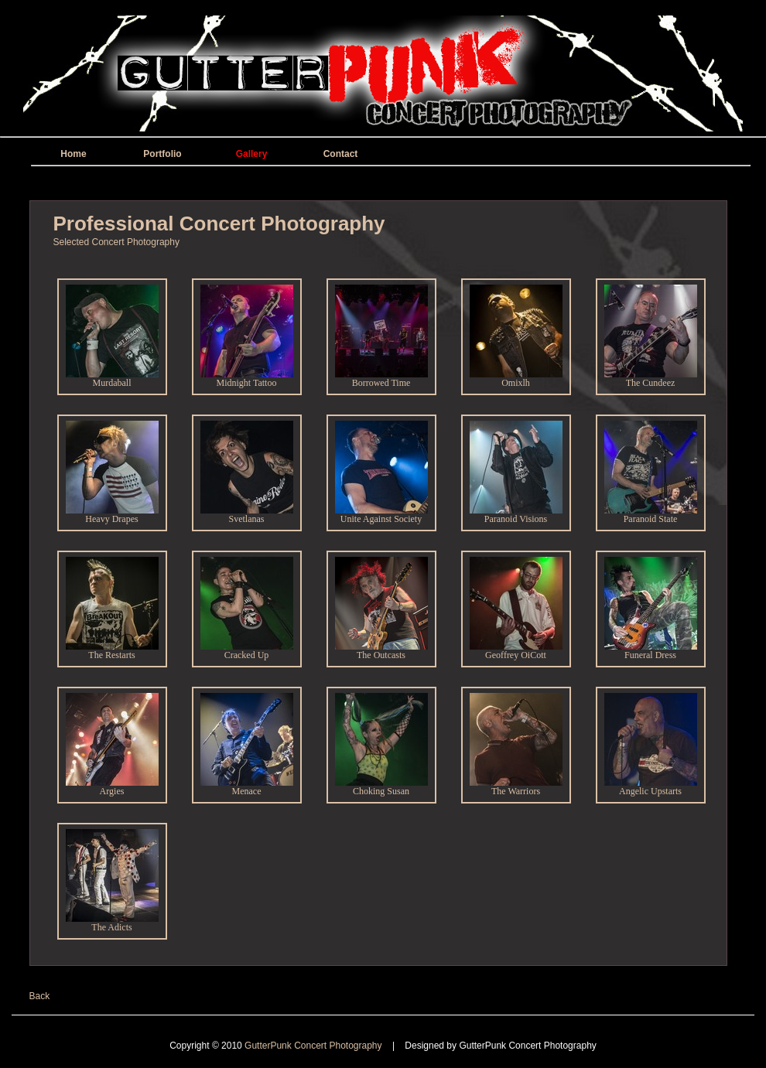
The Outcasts (381, 650)
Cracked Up (246, 650)
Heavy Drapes (112, 514)
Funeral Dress (650, 650)
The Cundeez (650, 378)
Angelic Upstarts (650, 787)
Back (39, 996)
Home (73, 153)
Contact (340, 153)
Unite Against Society (381, 514)
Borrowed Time (381, 378)
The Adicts (112, 923)
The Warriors (516, 787)
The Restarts (112, 650)
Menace (246, 787)
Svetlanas (246, 514)
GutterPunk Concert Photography (315, 1045)
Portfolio (162, 153)
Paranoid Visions (516, 514)
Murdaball (112, 378)
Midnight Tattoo (246, 378)
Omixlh (516, 378)
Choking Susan (381, 787)
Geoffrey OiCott (516, 650)
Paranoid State (650, 514)
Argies (112, 787)
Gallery (252, 153)
